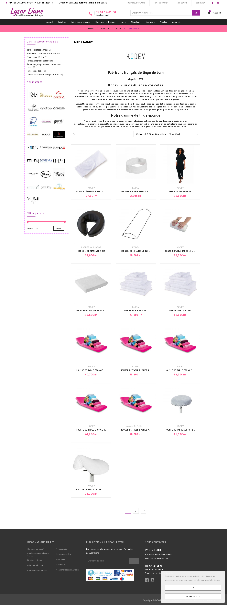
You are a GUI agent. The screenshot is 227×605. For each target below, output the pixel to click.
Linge (123, 22)
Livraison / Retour (35, 560)
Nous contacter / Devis (37, 570)
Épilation (62, 22)
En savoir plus (193, 596)
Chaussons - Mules (35, 57)
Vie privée (60, 564)
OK (193, 587)
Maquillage (136, 22)
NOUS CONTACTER (161, 3)
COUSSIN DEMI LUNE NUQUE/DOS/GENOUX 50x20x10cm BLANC (152, 251)
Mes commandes (63, 554)
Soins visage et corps (80, 22)
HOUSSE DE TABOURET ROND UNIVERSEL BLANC (188, 430)
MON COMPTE (182, 3)
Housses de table (133, 426)
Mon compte (61, 549)
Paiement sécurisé (35, 565)
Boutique (105, 28)
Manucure (150, 22)
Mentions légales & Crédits (67, 569)
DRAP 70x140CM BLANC (180, 310)
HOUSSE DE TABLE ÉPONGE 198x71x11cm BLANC (189, 370)
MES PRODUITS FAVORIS (136, 3)
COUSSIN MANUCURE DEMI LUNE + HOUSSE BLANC (190, 251)
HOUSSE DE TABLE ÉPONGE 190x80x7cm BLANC (144, 370)
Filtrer (58, 228)
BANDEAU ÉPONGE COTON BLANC (136, 191)
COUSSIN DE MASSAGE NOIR (91, 251)
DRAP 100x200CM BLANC (135, 310)
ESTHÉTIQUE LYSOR (91, 247)
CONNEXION (200, 3)
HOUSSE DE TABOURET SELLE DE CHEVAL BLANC (99, 489)
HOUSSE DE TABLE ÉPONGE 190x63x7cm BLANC (100, 370)
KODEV (91, 187)
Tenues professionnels (37, 49)
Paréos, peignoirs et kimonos (40, 60)
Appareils (176, 22)
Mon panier (61, 559)
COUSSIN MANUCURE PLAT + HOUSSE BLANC (98, 310)
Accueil (49, 22)
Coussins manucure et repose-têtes (43, 74)
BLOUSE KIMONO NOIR (180, 191)
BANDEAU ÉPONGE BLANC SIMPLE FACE (95, 191)
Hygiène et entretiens (105, 22)
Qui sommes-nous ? (35, 549)
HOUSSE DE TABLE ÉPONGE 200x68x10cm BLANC (100, 430)
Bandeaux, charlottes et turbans (41, 53)
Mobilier (163, 22)
